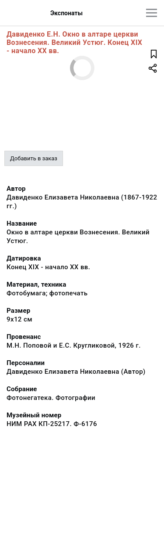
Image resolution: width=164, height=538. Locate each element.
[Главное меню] (151, 12)
